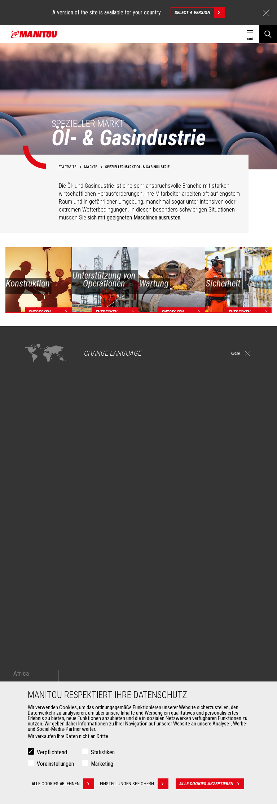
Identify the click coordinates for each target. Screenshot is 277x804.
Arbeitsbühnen (74, 405)
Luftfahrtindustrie (44, 619)
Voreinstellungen (55, 763)
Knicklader (159, 619)
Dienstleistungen (164, 651)
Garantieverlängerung (170, 672)
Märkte (31, 572)
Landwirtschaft (42, 584)
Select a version (200, 13)
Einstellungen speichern (137, 783)
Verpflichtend (52, 752)
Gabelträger (38, 680)
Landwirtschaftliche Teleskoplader (184, 593)
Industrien (37, 602)
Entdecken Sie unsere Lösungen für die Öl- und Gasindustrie (88, 489)
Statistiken (103, 752)
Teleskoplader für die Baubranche (182, 584)
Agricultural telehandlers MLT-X (180, 602)
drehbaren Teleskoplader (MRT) (222, 460)
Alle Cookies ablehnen (62, 783)
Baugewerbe (39, 593)
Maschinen (156, 572)
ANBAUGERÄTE (38, 651)
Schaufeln (37, 663)
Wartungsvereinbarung (171, 680)
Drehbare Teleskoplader (173, 610)
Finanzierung (162, 663)
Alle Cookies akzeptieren (215, 783)
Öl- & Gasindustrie (45, 610)
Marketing (102, 763)
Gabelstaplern (107, 405)
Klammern (37, 672)
